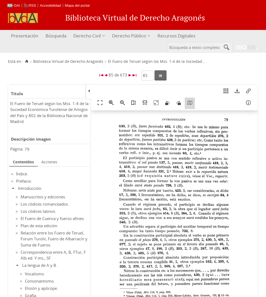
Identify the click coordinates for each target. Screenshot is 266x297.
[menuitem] (25, 36)
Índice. (22, 173)
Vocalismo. (35, 273)
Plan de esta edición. (39, 225)
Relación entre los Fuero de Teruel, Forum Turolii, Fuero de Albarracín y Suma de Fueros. (54, 239)
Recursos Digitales (176, 36)
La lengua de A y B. (39, 265)
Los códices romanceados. (45, 204)
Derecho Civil (87, 36)
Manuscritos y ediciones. (43, 196)
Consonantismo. (40, 281)
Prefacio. (24, 181)
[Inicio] (26, 61)
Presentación (24, 36)
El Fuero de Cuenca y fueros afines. (53, 218)
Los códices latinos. (38, 211)
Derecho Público (129, 36)
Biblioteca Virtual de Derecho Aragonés (68, 61)
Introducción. (30, 188)
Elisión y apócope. (41, 288)
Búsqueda (55, 36)
